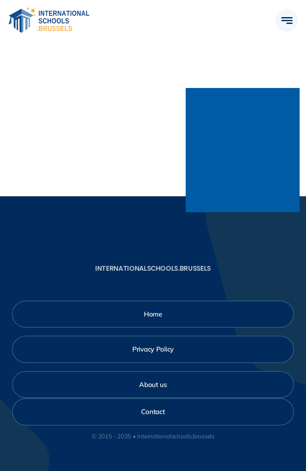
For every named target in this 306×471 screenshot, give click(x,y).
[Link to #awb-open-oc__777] (286, 20)
